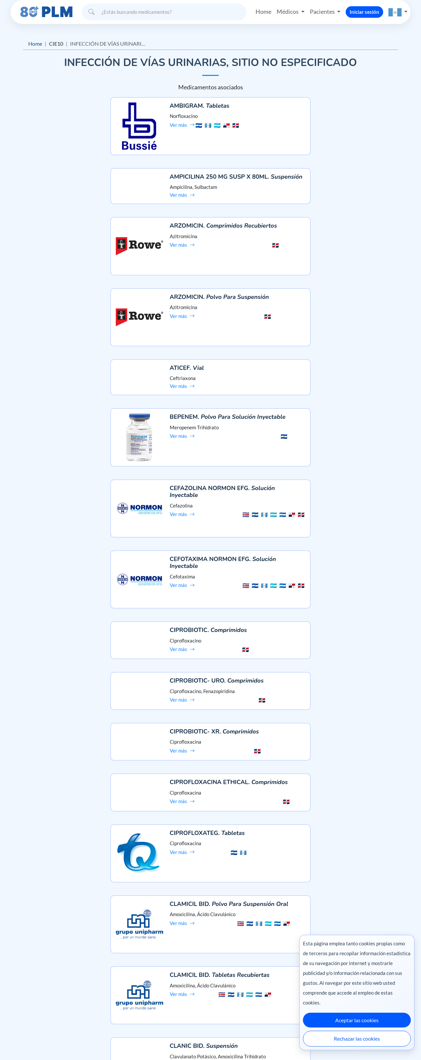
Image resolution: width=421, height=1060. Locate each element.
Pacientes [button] (322, 11)
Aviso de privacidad (35, 990)
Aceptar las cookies (357, 1020)
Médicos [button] (288, 11)
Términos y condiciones (39, 1002)
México (285, 1041)
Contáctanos (210, 990)
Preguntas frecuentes (210, 979)
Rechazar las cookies (357, 1038)
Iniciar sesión (364, 11)
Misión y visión (30, 979)
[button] (398, 11)
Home (263, 11)
